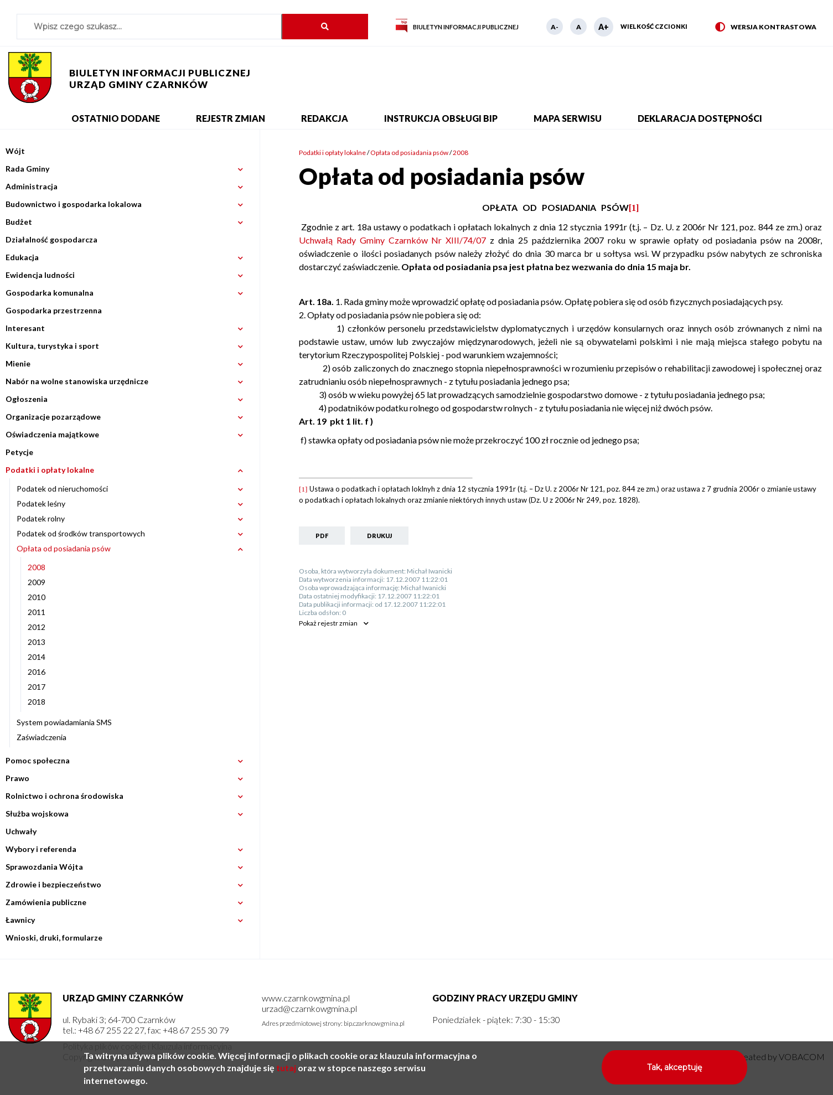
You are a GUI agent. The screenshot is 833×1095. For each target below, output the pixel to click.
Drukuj (379, 535)
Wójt (15, 151)
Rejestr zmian (230, 118)
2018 (36, 701)
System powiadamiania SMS (64, 722)
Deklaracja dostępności (700, 118)
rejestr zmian (328, 623)
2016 (36, 671)
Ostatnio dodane (115, 118)
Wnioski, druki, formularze (54, 937)
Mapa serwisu (568, 118)
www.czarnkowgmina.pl (306, 998)
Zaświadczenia (41, 737)
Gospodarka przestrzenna (54, 310)
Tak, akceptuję (674, 1072)
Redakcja (324, 118)
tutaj (286, 1072)
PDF (321, 535)
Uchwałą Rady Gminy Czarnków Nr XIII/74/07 (392, 240)
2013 (36, 642)
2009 (36, 582)
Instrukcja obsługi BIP (441, 118)
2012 (36, 627)
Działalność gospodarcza (51, 239)
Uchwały (21, 831)
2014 (36, 657)
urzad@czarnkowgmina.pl (309, 1008)
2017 (36, 686)
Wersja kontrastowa (765, 27)
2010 (36, 597)
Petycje (19, 452)
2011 (36, 612)
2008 (36, 567)
